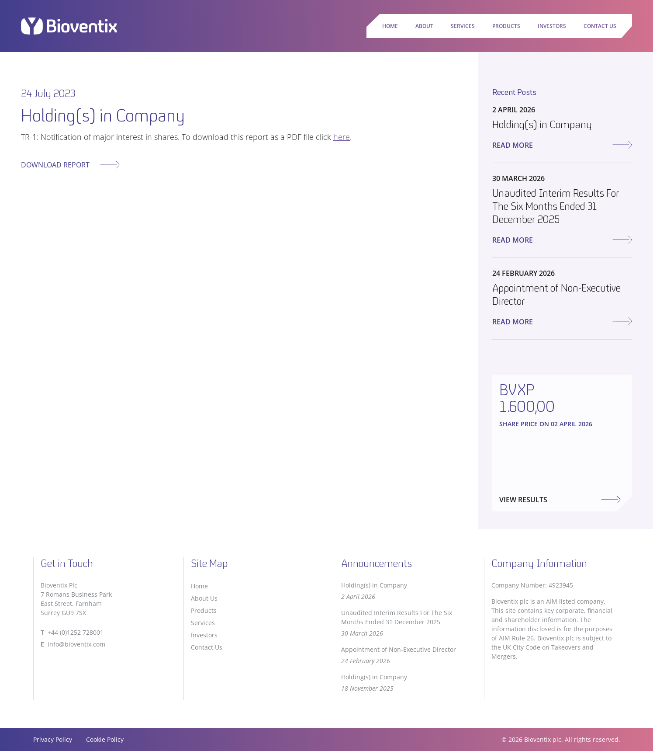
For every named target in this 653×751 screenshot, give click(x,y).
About (424, 26)
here (341, 137)
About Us (204, 598)
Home (390, 26)
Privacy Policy (52, 739)
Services (463, 26)
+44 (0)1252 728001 (76, 632)
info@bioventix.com (76, 644)
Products (506, 26)
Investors (552, 26)
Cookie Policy (105, 739)
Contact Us (600, 26)
